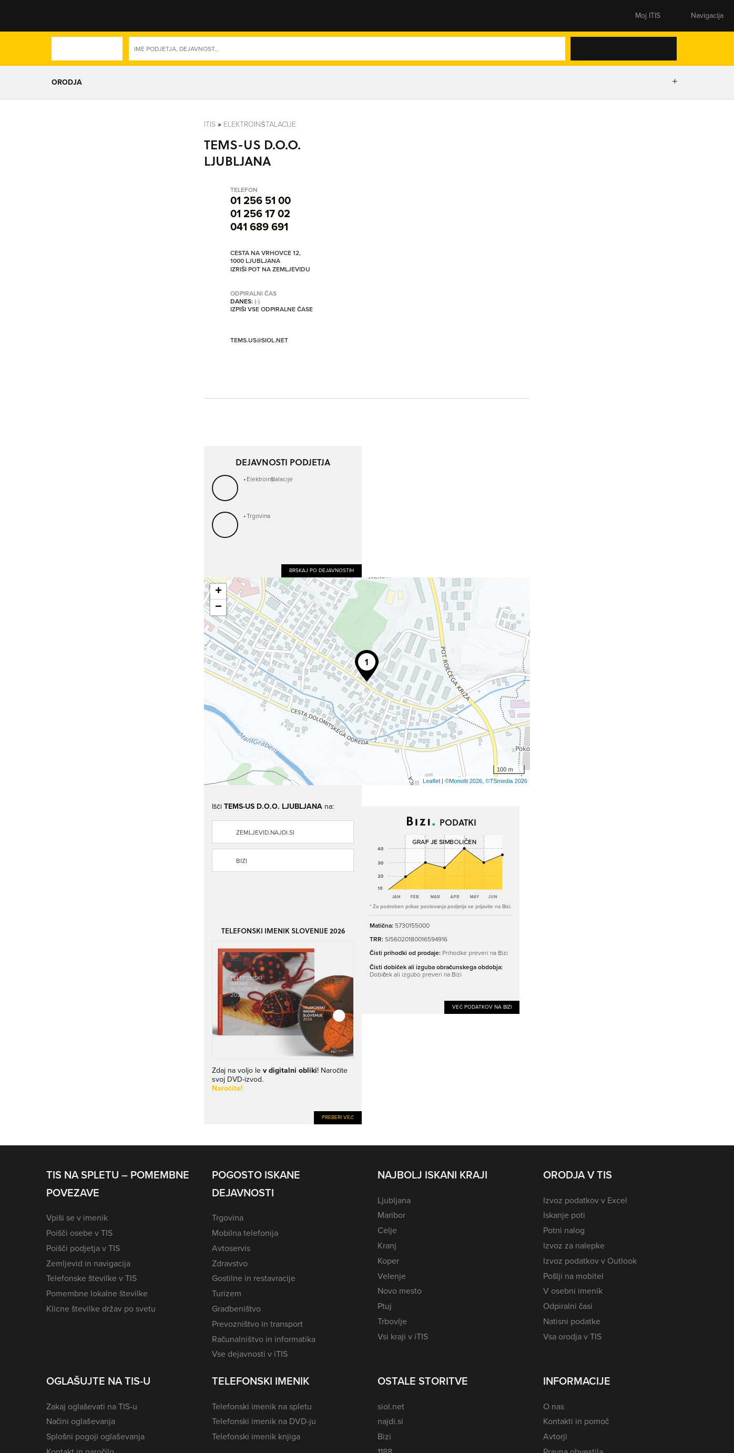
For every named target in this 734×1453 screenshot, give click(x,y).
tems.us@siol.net (259, 340)
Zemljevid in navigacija (88, 1263)
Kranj (387, 1245)
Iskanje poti (564, 1215)
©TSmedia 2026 (506, 781)
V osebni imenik (573, 1291)
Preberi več (338, 1117)
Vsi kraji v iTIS (403, 1336)
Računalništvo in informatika (263, 1339)
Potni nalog (564, 1230)
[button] (64, 16)
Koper (388, 1261)
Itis (210, 124)
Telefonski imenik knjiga (256, 1436)
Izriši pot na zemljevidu (270, 270)
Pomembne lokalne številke (97, 1293)
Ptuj (385, 1306)
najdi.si (390, 1421)
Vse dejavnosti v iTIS (250, 1354)
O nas (553, 1406)
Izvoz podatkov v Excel (585, 1200)
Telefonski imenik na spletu (262, 1406)
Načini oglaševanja (80, 1421)
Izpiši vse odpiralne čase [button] (271, 310)
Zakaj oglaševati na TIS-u (91, 1406)
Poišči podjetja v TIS (83, 1248)
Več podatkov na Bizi (482, 1007)
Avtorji (555, 1436)
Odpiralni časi (568, 1306)
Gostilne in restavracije (253, 1278)
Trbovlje (392, 1321)
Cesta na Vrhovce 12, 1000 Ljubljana (265, 257)
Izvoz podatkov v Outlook (590, 1261)
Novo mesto (400, 1291)
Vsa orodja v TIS (572, 1336)
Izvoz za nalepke (574, 1245)
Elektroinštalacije (259, 124)
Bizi (241, 861)
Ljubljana (394, 1200)
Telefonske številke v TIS (91, 1278)
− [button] (218, 607)
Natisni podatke (571, 1321)
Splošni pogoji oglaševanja (95, 1436)
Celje (387, 1230)
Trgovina (258, 516)
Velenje (392, 1276)
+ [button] (218, 592)
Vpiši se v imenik (77, 1218)
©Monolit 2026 (463, 781)
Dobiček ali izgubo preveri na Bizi (416, 974)
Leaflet (431, 781)
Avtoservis (231, 1248)
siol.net (391, 1406)
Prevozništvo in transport (257, 1324)
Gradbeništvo (236, 1309)
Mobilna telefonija (245, 1233)
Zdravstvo (230, 1263)
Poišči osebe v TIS (79, 1233)
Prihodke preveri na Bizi (475, 953)
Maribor (391, 1215)
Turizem (226, 1293)
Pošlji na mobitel (573, 1276)
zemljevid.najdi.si (265, 832)
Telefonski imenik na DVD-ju (264, 1421)
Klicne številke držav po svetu (101, 1309)
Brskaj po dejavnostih (321, 570)
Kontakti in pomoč (576, 1421)
